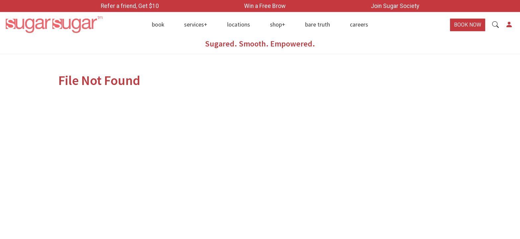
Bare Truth (317, 24)
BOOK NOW (467, 25)
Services (194, 24)
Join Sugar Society (395, 6)
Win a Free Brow (265, 6)
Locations (238, 24)
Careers (359, 24)
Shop (276, 24)
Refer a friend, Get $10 (130, 6)
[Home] (65, 24)
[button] (495, 25)
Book (158, 24)
